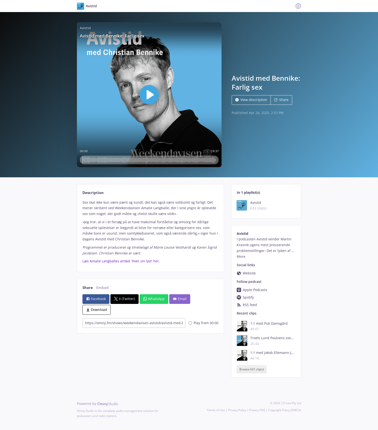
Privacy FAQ (257, 410)
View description (251, 99)
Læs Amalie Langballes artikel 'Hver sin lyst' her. (121, 261)
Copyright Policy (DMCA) (284, 410)
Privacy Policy (237, 410)
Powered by (97, 403)
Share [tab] (87, 287)
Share (281, 99)
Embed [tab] (102, 287)
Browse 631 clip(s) (251, 369)
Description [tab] (93, 192)
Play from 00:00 (203, 323)
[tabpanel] (150, 232)
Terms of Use (216, 410)
